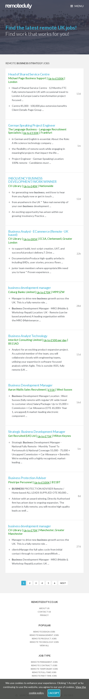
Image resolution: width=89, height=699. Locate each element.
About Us (44, 608)
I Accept (54, 693)
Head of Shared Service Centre (29, 74)
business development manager (29, 288)
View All (44, 645)
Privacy (44, 615)
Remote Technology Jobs (44, 642)
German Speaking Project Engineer (31, 125)
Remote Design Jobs (44, 631)
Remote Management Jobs (44, 635)
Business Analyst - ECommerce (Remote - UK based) (38, 233)
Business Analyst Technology (27, 336)
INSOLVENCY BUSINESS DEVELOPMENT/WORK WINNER (32, 179)
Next (63, 583)
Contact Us (44, 612)
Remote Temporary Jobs (44, 669)
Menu (77, 6)
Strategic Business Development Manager (36, 432)
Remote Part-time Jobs (44, 676)
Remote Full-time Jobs (44, 672)
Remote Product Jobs (44, 638)
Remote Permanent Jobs (44, 662)
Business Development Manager (30, 385)
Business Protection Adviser (27, 478)
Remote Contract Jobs (44, 665)
